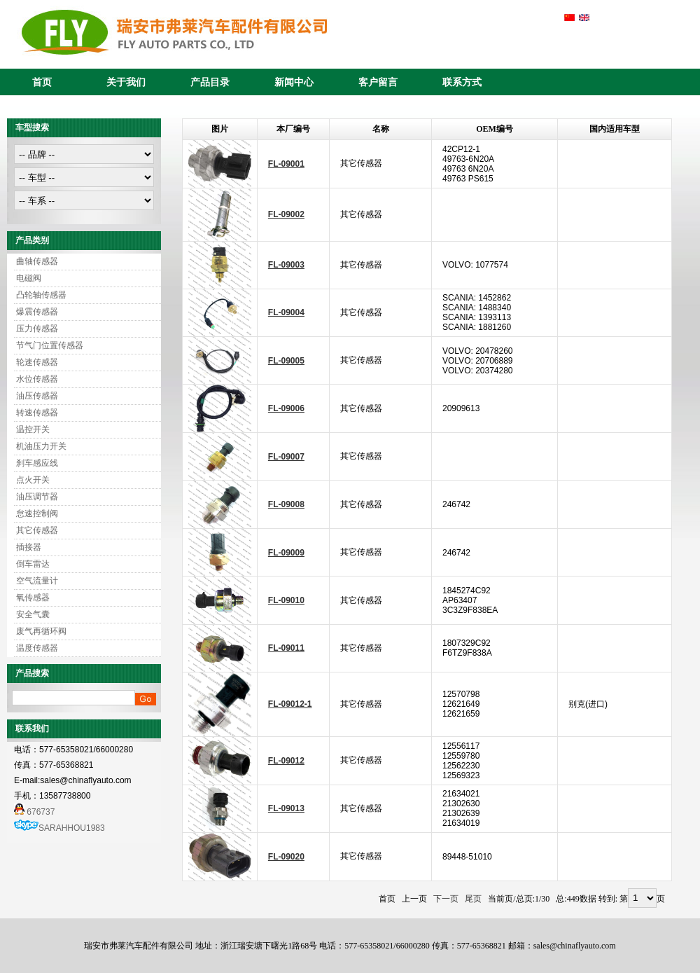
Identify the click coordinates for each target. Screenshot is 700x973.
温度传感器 (37, 648)
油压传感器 (37, 396)
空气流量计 (37, 581)
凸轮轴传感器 (41, 295)
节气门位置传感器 (49, 345)
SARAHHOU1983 (71, 828)
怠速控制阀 (37, 513)
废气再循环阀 (41, 631)
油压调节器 (37, 497)
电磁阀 (28, 278)
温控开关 (33, 429)
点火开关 (33, 480)
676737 (34, 812)
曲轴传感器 (37, 261)
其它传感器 (37, 530)
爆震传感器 (37, 312)
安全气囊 (33, 614)
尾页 (473, 899)
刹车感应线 (37, 463)
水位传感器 (37, 379)
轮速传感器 (37, 362)
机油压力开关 (41, 446)
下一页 (445, 899)
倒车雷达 (33, 564)
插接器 (28, 547)
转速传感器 (37, 413)
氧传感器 (33, 597)
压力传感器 (37, 328)
